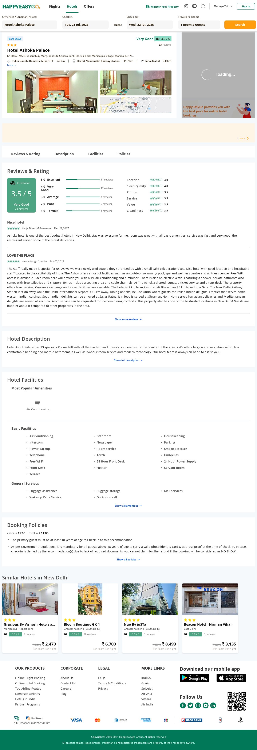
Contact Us (68, 683)
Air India (147, 704)
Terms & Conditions (112, 683)
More (12, 65)
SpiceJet (147, 688)
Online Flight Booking (30, 678)
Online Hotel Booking (30, 683)
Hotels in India (25, 699)
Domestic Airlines (27, 694)
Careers (65, 688)
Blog (63, 694)
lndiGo (146, 678)
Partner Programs (27, 704)
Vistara (146, 699)
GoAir (145, 683)
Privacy (103, 688)
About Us (66, 678)
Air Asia (146, 694)
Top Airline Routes (28, 688)
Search (240, 25)
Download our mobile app (210, 669)
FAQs (101, 678)
